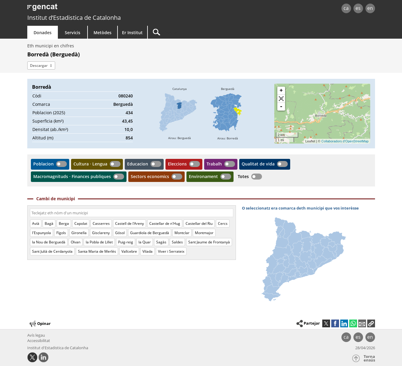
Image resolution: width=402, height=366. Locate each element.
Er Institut (132, 32)
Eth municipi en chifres (50, 46)
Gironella (79, 232)
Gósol (120, 232)
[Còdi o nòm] (131, 213)
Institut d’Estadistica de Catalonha (74, 17)
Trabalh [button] (214, 164)
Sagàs (161, 242)
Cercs (223, 223)
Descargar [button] (39, 65)
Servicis (72, 32)
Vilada (147, 251)
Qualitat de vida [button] (258, 164)
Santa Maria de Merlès (97, 251)
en (370, 8)
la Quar (144, 242)
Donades (43, 32)
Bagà (49, 223)
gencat (96, 9)
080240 (125, 96)
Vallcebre (129, 251)
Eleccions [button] (177, 164)
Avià (35, 223)
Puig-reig (125, 242)
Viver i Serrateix (171, 251)
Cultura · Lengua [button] (90, 164)
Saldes (177, 242)
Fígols (61, 232)
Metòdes (103, 32)
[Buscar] (199, 32)
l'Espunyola (41, 232)
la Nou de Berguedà (48, 242)
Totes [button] (243, 176)
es (358, 8)
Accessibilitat (38, 340)
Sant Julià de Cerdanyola (52, 251)
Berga (64, 223)
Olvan (75, 242)
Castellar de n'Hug (164, 223)
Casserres (101, 223)
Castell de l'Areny (129, 223)
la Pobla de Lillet (99, 242)
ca (346, 8)
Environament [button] (203, 176)
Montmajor (204, 232)
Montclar (181, 232)
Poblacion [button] (43, 164)
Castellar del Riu (199, 223)
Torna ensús (369, 358)
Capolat (80, 223)
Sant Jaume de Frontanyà (209, 242)
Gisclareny (101, 232)
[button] (371, 323)
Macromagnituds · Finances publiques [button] (72, 176)
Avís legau (36, 335)
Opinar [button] (40, 324)
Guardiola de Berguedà (149, 232)
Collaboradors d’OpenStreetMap (345, 141)
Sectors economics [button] (150, 176)
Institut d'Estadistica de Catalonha (57, 347)
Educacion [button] (137, 164)
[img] (180, 114)
